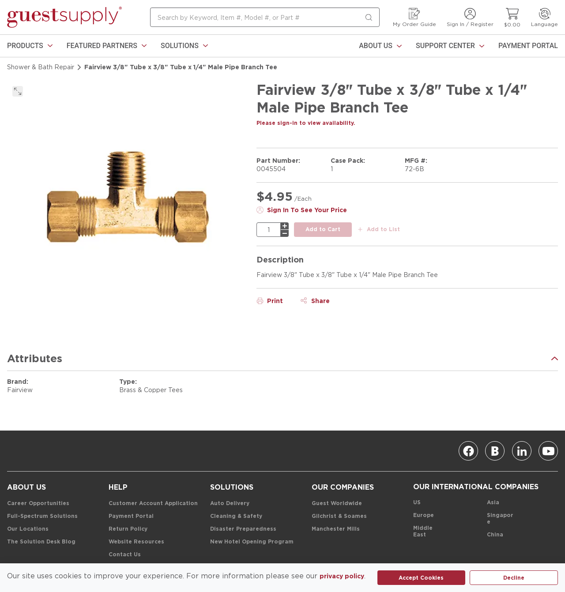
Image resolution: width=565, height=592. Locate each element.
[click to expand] (17, 91)
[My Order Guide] (414, 17)
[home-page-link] (64, 17)
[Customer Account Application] (153, 503)
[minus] (285, 233)
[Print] (269, 300)
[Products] (30, 46)
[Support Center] (450, 46)
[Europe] (423, 515)
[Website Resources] (136, 542)
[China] (495, 535)
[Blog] (495, 451)
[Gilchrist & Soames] (339, 516)
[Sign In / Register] (470, 17)
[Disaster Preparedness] (243, 529)
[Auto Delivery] (229, 503)
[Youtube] (548, 451)
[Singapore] (500, 518)
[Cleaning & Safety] (236, 516)
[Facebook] (468, 451)
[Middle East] (426, 531)
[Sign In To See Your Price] (301, 210)
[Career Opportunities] (38, 503)
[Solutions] (184, 46)
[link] (30, 46)
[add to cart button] (323, 229)
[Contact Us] (125, 554)
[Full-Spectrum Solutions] (42, 516)
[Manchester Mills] (336, 529)
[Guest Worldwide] (337, 503)
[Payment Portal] (528, 46)
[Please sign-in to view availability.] (305, 123)
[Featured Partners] (107, 46)
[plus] (285, 225)
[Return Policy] (128, 529)
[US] (417, 502)
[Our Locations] (28, 529)
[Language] (544, 17)
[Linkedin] (521, 451)
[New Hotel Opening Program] (252, 542)
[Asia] (493, 502)
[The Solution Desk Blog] (41, 542)
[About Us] (380, 46)
